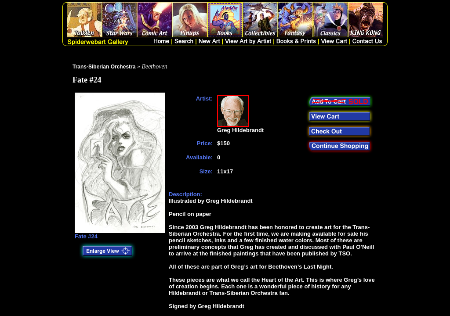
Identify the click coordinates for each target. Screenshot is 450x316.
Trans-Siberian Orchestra (104, 67)
